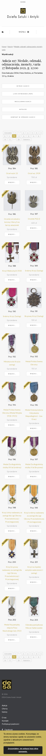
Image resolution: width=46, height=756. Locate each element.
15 (38, 136)
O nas (4, 717)
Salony (4, 712)
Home (4, 47)
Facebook (7, 729)
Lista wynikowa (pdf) (23, 94)
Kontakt (5, 721)
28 (19, 139)
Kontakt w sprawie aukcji (23, 117)
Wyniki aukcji (23, 86)
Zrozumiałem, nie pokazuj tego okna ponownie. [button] (23, 750)
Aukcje (10, 47)
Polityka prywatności (10, 724)
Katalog (23, 109)
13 (28, 136)
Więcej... (12, 182)
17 (10, 139)
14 (33, 136)
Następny (26, 139)
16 (5, 139)
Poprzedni (8, 133)
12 (23, 136)
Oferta (4, 709)
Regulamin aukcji (23, 101)
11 (19, 136)
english (23, 2)
